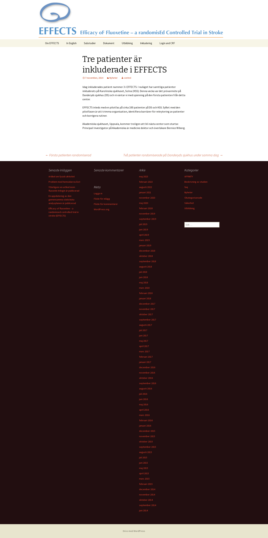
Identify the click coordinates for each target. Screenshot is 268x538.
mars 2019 (144, 240)
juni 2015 (143, 462)
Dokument (108, 43)
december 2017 (147, 303)
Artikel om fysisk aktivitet (62, 176)
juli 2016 (143, 393)
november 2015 (147, 436)
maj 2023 (143, 176)
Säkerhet (189, 203)
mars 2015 (144, 478)
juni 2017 (143, 335)
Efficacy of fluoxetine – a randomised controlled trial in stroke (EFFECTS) (64, 212)
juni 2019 (143, 229)
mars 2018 (144, 287)
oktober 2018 (146, 256)
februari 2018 (146, 293)
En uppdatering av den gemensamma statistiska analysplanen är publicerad (62, 199)
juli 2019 (143, 224)
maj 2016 (143, 404)
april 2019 (144, 234)
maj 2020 (143, 203)
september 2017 (147, 319)
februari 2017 (146, 356)
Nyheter (113, 77)
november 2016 (147, 372)
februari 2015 (146, 483)
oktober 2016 (146, 377)
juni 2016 (143, 399)
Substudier (90, 43)
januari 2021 (145, 192)
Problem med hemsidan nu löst (64, 181)
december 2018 (147, 250)
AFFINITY (188, 176)
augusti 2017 (145, 324)
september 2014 (147, 505)
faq (186, 187)
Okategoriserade (193, 197)
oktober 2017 (146, 314)
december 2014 (147, 489)
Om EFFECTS (52, 43)
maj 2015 (143, 468)
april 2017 (144, 346)
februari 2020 (146, 208)
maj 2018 (143, 282)
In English (71, 43)
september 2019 (147, 218)
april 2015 (144, 473)
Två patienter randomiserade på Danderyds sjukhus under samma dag (173, 155)
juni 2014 (143, 510)
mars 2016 (144, 415)
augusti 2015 (145, 452)
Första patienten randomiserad (68, 155)
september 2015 (147, 446)
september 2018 (147, 261)
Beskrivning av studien (195, 181)
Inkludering (146, 43)
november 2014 (147, 494)
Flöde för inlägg (102, 198)
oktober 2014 (146, 499)
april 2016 (144, 409)
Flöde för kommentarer (106, 204)
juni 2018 (143, 277)
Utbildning (127, 43)
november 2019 (147, 213)
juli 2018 (143, 271)
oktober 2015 (146, 441)
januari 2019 (145, 245)
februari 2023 (146, 181)
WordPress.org (101, 209)
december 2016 (147, 367)
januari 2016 (145, 425)
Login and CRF (167, 43)
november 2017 (147, 309)
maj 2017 (143, 340)
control (127, 77)
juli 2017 (143, 330)
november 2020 (147, 197)
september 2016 (147, 383)
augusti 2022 (145, 187)
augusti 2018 (145, 266)
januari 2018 (145, 298)
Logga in (98, 193)
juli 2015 (143, 457)
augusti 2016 (145, 388)
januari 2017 (145, 362)
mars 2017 (144, 351)
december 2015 (147, 430)
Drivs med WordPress (134, 531)
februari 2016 (146, 420)
